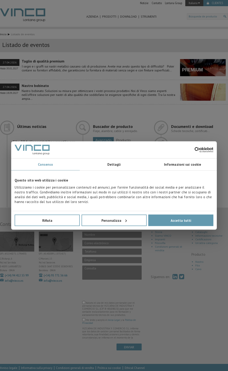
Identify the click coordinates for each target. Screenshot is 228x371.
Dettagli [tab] (114, 164)
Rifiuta (47, 220)
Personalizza (114, 220)
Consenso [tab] (45, 164)
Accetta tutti (181, 220)
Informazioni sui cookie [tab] (182, 164)
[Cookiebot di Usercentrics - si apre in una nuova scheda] (193, 149)
